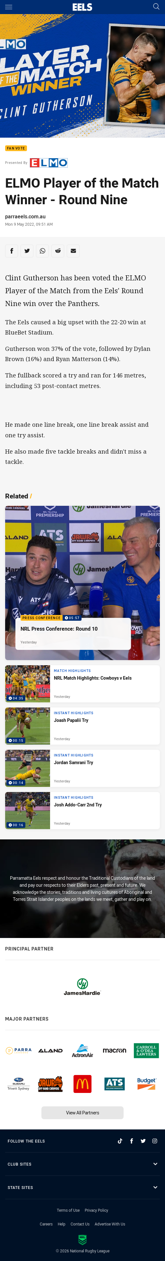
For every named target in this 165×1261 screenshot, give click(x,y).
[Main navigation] (8, 7)
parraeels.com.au (25, 216)
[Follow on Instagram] (154, 1141)
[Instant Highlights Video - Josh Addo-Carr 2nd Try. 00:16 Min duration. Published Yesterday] (82, 810)
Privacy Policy (96, 1210)
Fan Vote (16, 148)
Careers (46, 1223)
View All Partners (82, 1113)
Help (61, 1223)
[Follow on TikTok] (120, 1141)
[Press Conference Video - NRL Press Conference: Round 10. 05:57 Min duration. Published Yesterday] (82, 583)
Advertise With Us (110, 1223)
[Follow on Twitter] (143, 1141)
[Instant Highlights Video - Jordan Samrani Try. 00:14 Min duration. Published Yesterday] (82, 768)
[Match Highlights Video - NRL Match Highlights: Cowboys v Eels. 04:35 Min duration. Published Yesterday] (82, 683)
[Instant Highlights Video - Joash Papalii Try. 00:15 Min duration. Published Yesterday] (82, 726)
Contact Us (80, 1223)
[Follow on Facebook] (131, 1141)
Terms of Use (68, 1210)
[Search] (156, 7)
